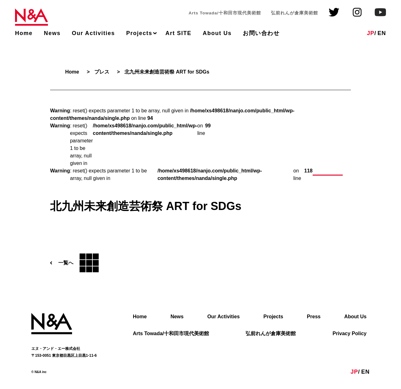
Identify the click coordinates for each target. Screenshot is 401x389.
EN (382, 33)
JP (370, 33)
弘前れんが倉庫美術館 (271, 333)
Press (314, 317)
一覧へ (74, 263)
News (52, 33)
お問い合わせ (261, 33)
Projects (139, 33)
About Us (217, 33)
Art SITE (178, 33)
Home (24, 33)
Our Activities (93, 33)
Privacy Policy (349, 333)
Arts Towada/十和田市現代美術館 (171, 333)
